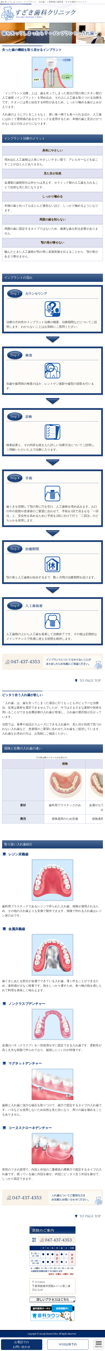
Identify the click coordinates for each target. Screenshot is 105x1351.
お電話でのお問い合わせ (21, 1344)
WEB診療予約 (68, 1344)
